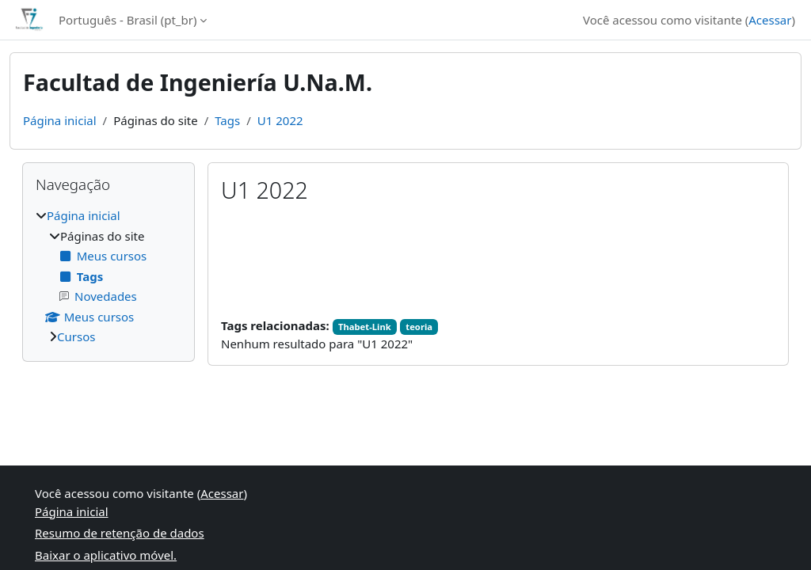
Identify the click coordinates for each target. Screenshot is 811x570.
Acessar (769, 20)
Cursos (76, 336)
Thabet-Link (364, 326)
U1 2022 (280, 120)
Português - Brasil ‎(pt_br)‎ (127, 20)
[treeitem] (108, 276)
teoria (419, 326)
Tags (227, 120)
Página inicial (60, 120)
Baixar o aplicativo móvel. (106, 555)
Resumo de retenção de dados (119, 533)
